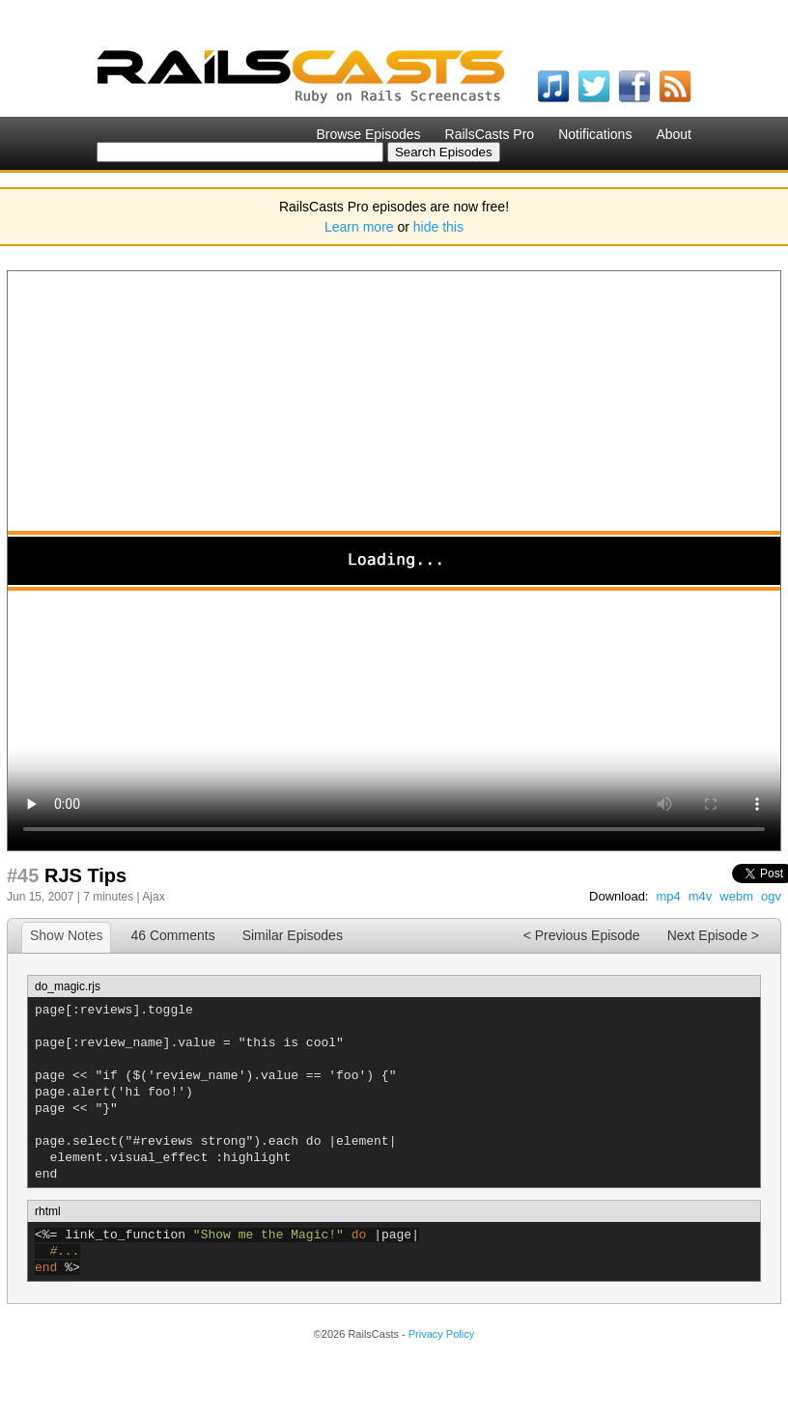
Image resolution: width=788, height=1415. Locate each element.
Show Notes (66, 935)
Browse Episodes (368, 134)
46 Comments (172, 935)
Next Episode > (713, 935)
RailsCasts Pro (490, 134)
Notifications (595, 134)
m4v (701, 896)
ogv (771, 896)
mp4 (668, 896)
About (673, 134)
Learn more (359, 227)
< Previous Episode (581, 935)
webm (736, 896)
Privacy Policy (441, 1334)
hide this (438, 227)
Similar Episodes (292, 935)
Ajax (153, 896)
